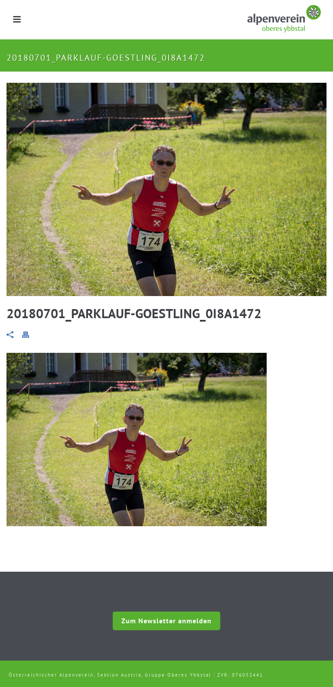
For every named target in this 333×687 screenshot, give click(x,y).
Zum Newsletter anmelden (166, 620)
